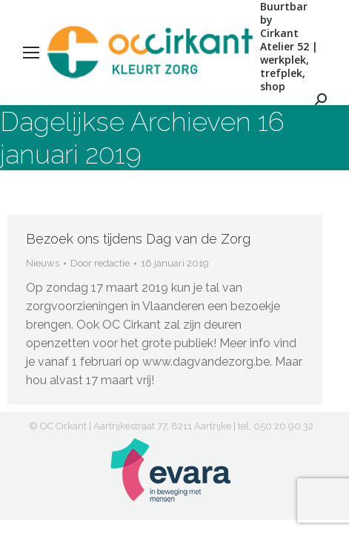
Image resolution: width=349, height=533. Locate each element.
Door (100, 263)
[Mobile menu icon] (31, 52)
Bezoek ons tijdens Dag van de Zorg (138, 239)
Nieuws (42, 263)
